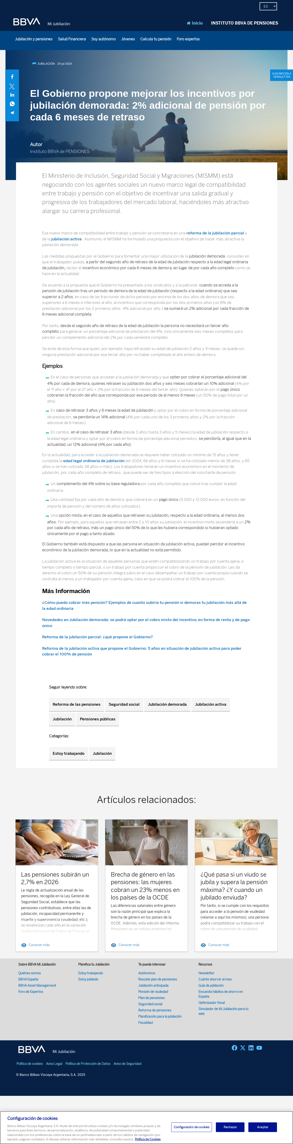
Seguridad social (124, 704)
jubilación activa (66, 239)
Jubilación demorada (167, 704)
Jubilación (62, 719)
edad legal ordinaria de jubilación (93, 460)
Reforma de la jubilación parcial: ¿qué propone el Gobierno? (97, 637)
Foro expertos (188, 39)
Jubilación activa (210, 704)
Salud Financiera (72, 39)
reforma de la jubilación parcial (215, 233)
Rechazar (230, 1127)
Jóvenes (128, 39)
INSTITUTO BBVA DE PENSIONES (244, 23)
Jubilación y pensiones (33, 39)
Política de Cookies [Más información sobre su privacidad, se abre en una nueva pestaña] (148, 1139)
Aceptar (262, 1127)
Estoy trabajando (68, 753)
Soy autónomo (103, 39)
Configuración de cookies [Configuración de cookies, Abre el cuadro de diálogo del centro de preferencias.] (191, 1127)
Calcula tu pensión (155, 39)
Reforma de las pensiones (76, 704)
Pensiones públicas (97, 719)
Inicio (195, 23)
